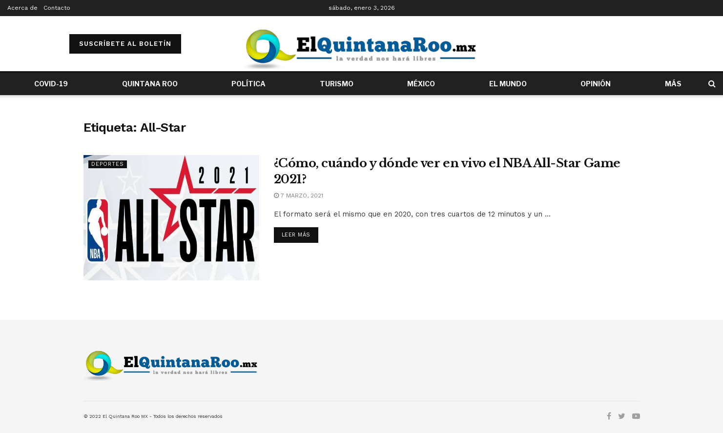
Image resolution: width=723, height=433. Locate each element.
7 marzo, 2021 (298, 195)
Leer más (296, 235)
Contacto (56, 7)
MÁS (673, 83)
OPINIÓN (595, 83)
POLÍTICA (248, 83)
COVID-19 (51, 83)
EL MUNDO (508, 83)
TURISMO (336, 83)
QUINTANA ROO (150, 83)
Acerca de (22, 7)
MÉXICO (421, 83)
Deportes (107, 164)
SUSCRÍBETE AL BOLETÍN (125, 43)
